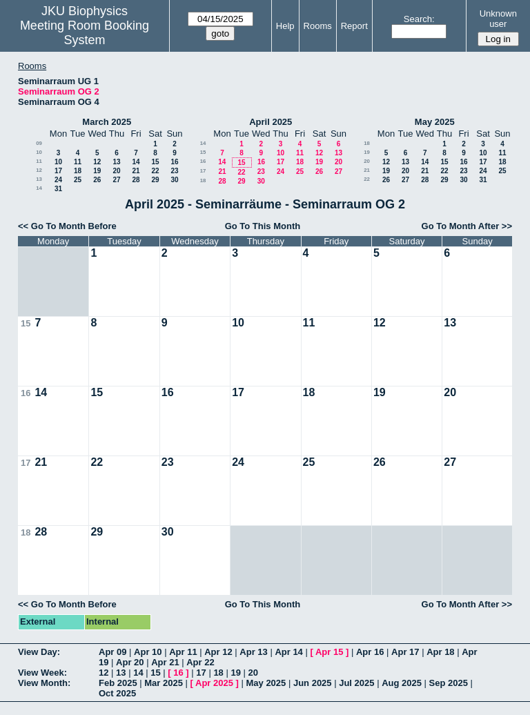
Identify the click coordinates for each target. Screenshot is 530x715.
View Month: (44, 683)
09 (39, 143)
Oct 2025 (117, 693)
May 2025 (435, 122)
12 (97, 162)
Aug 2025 (402, 683)
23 (174, 171)
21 (135, 171)
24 (58, 180)
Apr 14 (288, 652)
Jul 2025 (356, 683)
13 (116, 162)
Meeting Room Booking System (84, 33)
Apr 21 (165, 662)
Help (285, 26)
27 (116, 180)
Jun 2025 (312, 683)
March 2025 (106, 122)
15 (155, 162)
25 (77, 180)
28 (135, 180)
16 (174, 162)
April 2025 (270, 122)
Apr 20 (130, 662)
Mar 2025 (163, 683)
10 (39, 152)
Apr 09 (112, 652)
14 (135, 162)
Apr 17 (405, 652)
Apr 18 (440, 652)
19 (97, 171)
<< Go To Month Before (67, 226)
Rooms (318, 26)
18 (77, 171)
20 (116, 171)
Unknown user (498, 18)
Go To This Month (263, 226)
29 (155, 180)
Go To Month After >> (467, 226)
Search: (419, 19)
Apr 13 (253, 652)
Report (354, 26)
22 (155, 171)
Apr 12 (218, 652)
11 (39, 161)
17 (58, 171)
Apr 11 (183, 652)
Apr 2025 (214, 683)
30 (174, 180)
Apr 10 (147, 652)
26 (97, 180)
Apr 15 (329, 652)
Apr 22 (200, 662)
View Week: (42, 672)
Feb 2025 (118, 683)
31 (58, 189)
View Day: (39, 652)
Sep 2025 (448, 683)
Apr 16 (370, 652)
